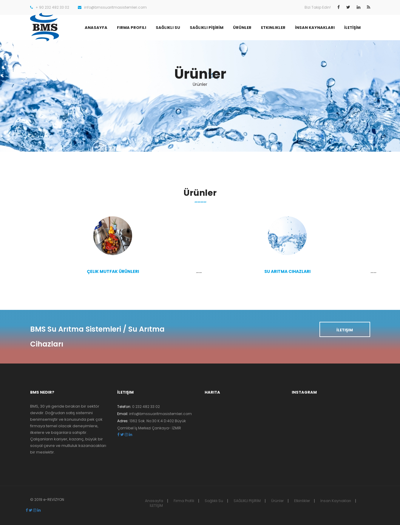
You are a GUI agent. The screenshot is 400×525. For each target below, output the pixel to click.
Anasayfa (96, 27)
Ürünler (242, 27)
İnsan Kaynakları (315, 27)
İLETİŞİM (352, 27)
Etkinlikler (273, 27)
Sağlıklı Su (168, 27)
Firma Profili (131, 27)
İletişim (344, 330)
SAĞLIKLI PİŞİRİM (206, 27)
